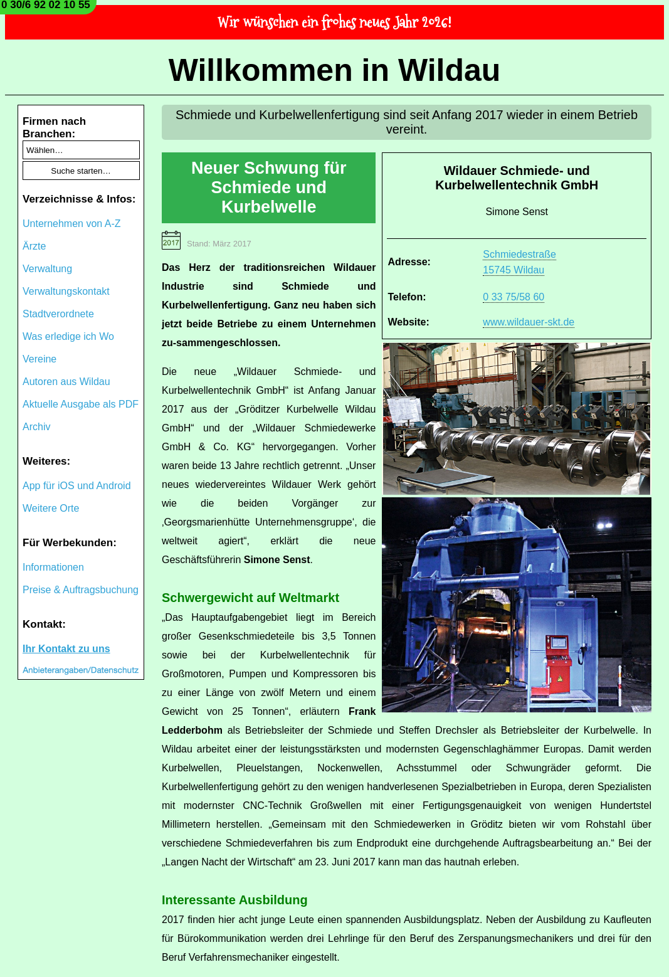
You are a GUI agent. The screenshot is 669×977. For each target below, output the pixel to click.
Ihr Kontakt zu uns (66, 648)
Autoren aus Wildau (66, 381)
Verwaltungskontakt (66, 291)
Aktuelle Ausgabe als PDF (81, 404)
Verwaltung (47, 268)
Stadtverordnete (58, 314)
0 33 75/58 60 (513, 297)
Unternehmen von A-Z (72, 223)
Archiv (36, 426)
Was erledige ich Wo (68, 336)
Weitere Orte (51, 508)
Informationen (53, 567)
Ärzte (34, 246)
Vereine (39, 359)
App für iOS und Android (77, 485)
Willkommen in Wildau (335, 70)
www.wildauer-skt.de (528, 322)
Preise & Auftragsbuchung (81, 589)
